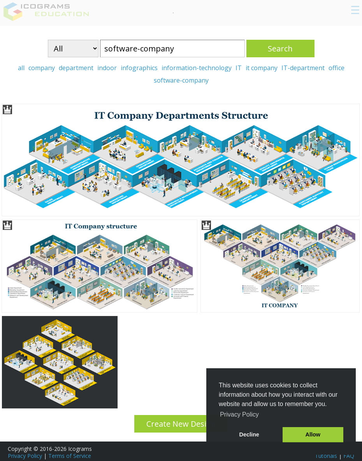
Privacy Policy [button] (239, 414)
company (41, 68)
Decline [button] (249, 434)
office (336, 68)
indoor (107, 68)
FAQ (348, 455)
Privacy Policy (25, 455)
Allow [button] (313, 434)
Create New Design (181, 424)
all (21, 68)
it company (262, 68)
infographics (139, 68)
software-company (181, 80)
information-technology (197, 68)
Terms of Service (69, 455)
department (76, 68)
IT (238, 68)
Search (280, 48)
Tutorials (326, 455)
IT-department (303, 68)
